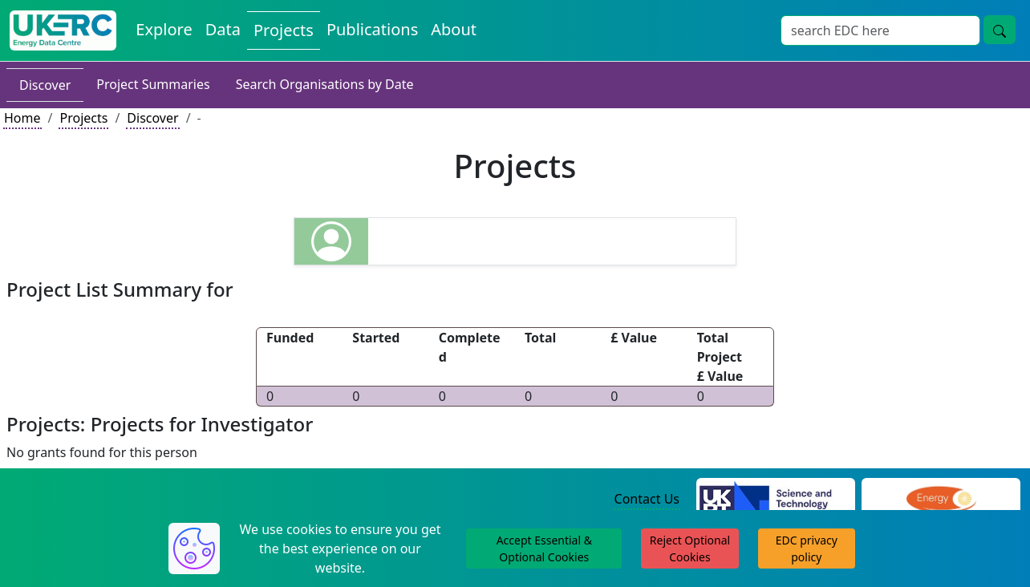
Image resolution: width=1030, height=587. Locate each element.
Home (22, 118)
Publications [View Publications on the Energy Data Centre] (372, 29)
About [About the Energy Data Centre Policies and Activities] (453, 29)
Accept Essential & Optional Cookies (544, 548)
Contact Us (646, 499)
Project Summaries (152, 84)
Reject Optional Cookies (690, 548)
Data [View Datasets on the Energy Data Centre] (223, 29)
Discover (45, 85)
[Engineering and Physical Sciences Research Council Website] (940, 499)
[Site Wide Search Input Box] (880, 30)
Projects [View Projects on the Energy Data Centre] (283, 30)
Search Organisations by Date (325, 84)
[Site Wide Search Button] (999, 29)
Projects (83, 118)
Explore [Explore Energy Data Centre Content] (164, 29)
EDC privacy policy (806, 548)
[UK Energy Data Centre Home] (63, 30)
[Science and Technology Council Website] (776, 499)
